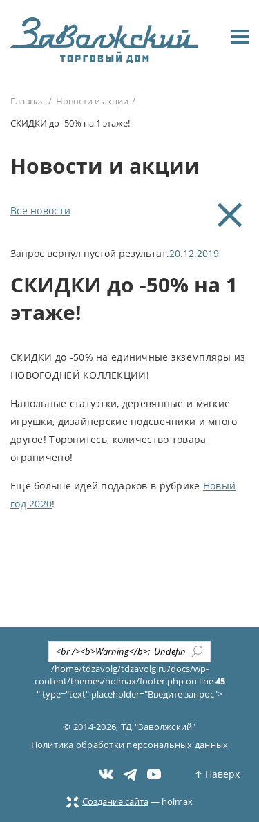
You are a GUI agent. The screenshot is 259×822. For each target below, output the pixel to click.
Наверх (217, 774)
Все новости (40, 210)
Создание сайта (107, 801)
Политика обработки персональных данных (130, 744)
